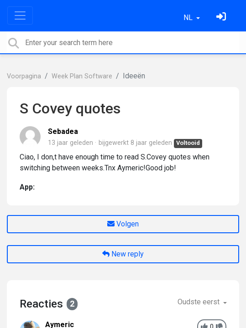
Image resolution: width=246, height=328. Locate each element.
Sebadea (63, 131)
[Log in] (222, 17)
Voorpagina (24, 76)
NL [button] (188, 17)
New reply (123, 254)
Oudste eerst (199, 301)
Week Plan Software (82, 76)
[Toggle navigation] (20, 15)
